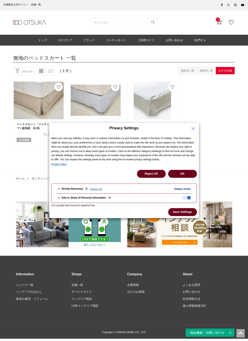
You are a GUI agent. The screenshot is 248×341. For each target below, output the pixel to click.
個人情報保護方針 (194, 307)
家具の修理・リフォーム (32, 300)
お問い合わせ (191, 293)
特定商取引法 (191, 300)
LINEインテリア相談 (85, 307)
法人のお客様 (136, 293)
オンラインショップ (45, 180)
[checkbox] (186, 198)
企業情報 (133, 286)
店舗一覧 (77, 286)
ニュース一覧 (24, 286)
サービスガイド (82, 293)
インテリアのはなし (29, 293)
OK (182, 173)
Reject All (151, 173)
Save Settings (182, 212)
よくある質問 (191, 286)
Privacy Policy (59, 164)
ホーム (20, 180)
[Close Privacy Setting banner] (193, 128)
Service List (96, 189)
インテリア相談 (82, 300)
